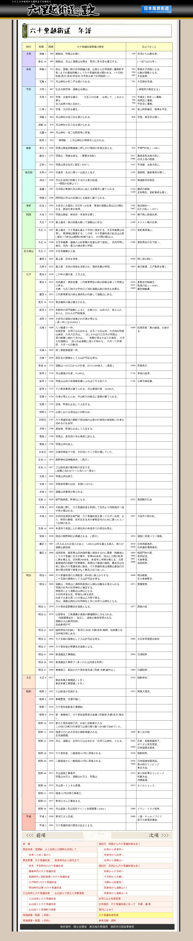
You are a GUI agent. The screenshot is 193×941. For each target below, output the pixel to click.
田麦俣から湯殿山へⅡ (115, 893)
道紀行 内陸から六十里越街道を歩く (119, 843)
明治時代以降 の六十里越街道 (45, 887)
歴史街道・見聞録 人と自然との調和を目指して (50, 849)
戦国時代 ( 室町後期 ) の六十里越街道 (49, 876)
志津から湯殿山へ (114, 860)
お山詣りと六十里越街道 (42, 904)
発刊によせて (106, 909)
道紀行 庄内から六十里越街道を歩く (119, 865)
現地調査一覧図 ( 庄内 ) (36, 920)
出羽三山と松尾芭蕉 (110, 898)
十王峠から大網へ (114, 876)
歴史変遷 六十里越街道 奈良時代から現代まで (51, 860)
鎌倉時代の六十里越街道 (42, 871)
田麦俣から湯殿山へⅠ (115, 887)
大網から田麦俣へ (114, 882)
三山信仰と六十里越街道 (42, 898)
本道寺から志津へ (114, 854)
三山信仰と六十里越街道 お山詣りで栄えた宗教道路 (53, 893)
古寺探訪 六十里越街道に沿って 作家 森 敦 (125, 904)
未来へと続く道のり (40, 854)
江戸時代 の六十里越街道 (42, 882)
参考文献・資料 (107, 920)
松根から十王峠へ (114, 871)
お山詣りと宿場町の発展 (42, 909)
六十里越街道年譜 (108, 915)
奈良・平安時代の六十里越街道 (46, 865)
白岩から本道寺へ (114, 849)
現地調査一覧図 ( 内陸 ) (36, 915)
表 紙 (26, 843)
